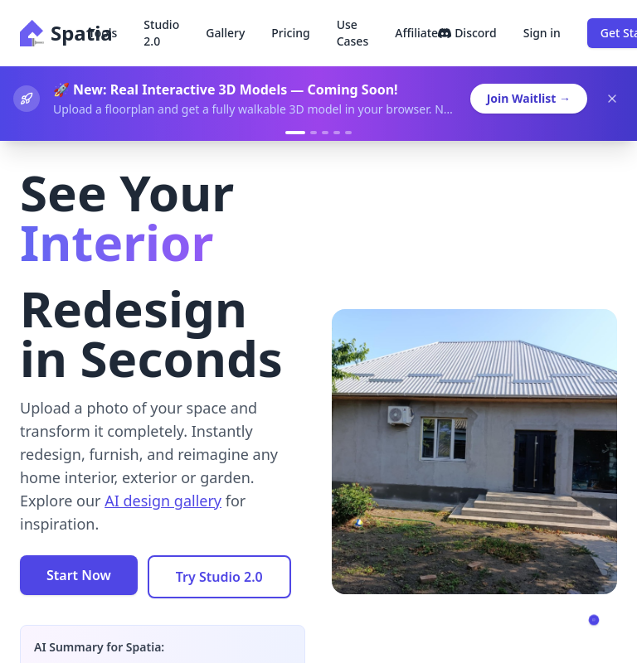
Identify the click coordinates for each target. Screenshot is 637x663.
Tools (103, 33)
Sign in (542, 33)
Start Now (78, 575)
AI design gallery (163, 501)
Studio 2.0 (161, 33)
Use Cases (353, 33)
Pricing (290, 33)
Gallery (225, 33)
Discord (467, 33)
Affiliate (416, 33)
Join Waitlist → (529, 98)
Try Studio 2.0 (219, 577)
